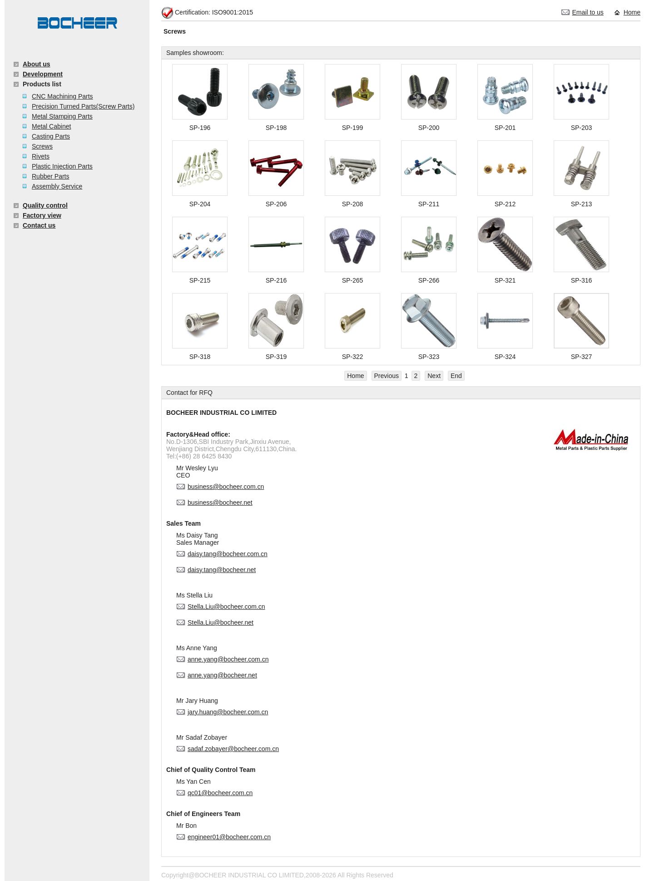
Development (43, 74)
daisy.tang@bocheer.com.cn (228, 553)
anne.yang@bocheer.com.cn (228, 659)
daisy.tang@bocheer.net (222, 569)
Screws (42, 146)
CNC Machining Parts (62, 96)
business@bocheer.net (220, 502)
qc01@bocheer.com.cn (220, 792)
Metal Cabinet (51, 126)
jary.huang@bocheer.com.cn (228, 712)
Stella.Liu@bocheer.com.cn (226, 606)
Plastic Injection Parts (62, 166)
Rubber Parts (50, 176)
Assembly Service (57, 186)
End (456, 375)
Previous (386, 375)
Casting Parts (51, 136)
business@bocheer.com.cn (226, 486)
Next (434, 375)
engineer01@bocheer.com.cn (229, 837)
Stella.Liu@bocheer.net (220, 622)
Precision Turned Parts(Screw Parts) (83, 106)
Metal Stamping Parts (62, 116)
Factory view (42, 215)
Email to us (588, 12)
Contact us (39, 225)
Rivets (41, 156)
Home (632, 12)
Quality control (45, 205)
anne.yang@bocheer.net (222, 675)
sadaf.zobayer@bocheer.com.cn (233, 748)
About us (36, 64)
